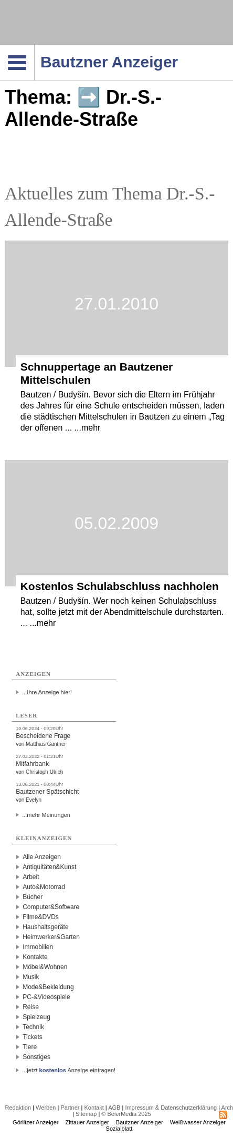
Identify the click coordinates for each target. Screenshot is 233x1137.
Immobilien (38, 947)
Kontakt (93, 1107)
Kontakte (35, 957)
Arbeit (31, 877)
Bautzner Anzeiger (139, 1122)
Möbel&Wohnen (45, 967)
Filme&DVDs (41, 917)
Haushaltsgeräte (45, 927)
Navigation (34, 48)
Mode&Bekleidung (48, 987)
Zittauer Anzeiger (87, 1122)
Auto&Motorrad (44, 887)
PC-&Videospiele (46, 997)
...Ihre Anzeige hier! (47, 692)
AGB (114, 1107)
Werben (46, 1107)
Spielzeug (36, 1017)
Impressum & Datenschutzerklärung (171, 1107)
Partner (69, 1107)
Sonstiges (36, 1057)
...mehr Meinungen (46, 814)
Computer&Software (51, 907)
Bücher (33, 897)
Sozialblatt (119, 1128)
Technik (33, 1027)
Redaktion (18, 1107)
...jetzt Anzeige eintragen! (68, 1070)
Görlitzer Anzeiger (35, 1122)
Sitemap (86, 1114)
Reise (31, 1007)
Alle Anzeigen (42, 857)
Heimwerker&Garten (51, 937)
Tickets (33, 1037)
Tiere (30, 1047)
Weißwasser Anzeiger (198, 1122)
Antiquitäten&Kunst (49, 867)
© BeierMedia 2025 (126, 1114)
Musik (31, 977)
